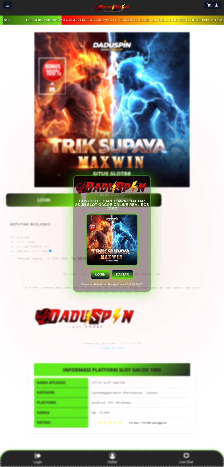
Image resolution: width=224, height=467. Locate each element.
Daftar (122, 274)
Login (100, 274)
